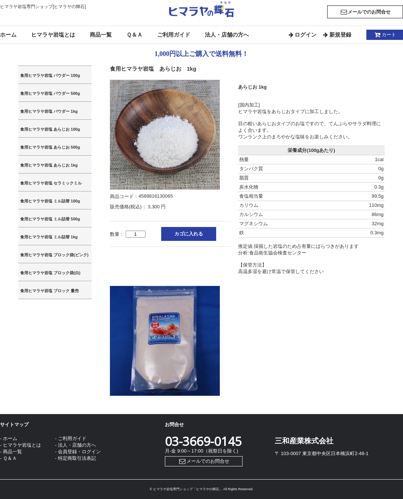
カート (384, 34)
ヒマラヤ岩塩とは (53, 34)
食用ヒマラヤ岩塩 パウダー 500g (50, 93)
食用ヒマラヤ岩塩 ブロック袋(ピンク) (54, 255)
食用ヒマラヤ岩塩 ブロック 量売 (49, 290)
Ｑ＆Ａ (134, 34)
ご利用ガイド (173, 34)
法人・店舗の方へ (227, 34)
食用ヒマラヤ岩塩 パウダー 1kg (49, 111)
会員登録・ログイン (79, 451)
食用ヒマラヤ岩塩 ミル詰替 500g (50, 219)
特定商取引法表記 (77, 458)
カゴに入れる (188, 234)
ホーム (8, 34)
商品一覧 (101, 34)
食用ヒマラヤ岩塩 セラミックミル (51, 183)
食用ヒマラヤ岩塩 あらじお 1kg (49, 165)
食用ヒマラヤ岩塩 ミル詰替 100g (50, 201)
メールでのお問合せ (365, 12)
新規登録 (336, 34)
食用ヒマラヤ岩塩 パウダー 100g (50, 75)
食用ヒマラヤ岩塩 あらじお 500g (50, 147)
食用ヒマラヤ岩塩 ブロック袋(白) (50, 273)
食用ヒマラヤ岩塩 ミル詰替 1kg (49, 237)
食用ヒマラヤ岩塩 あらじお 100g (50, 129)
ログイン (302, 34)
